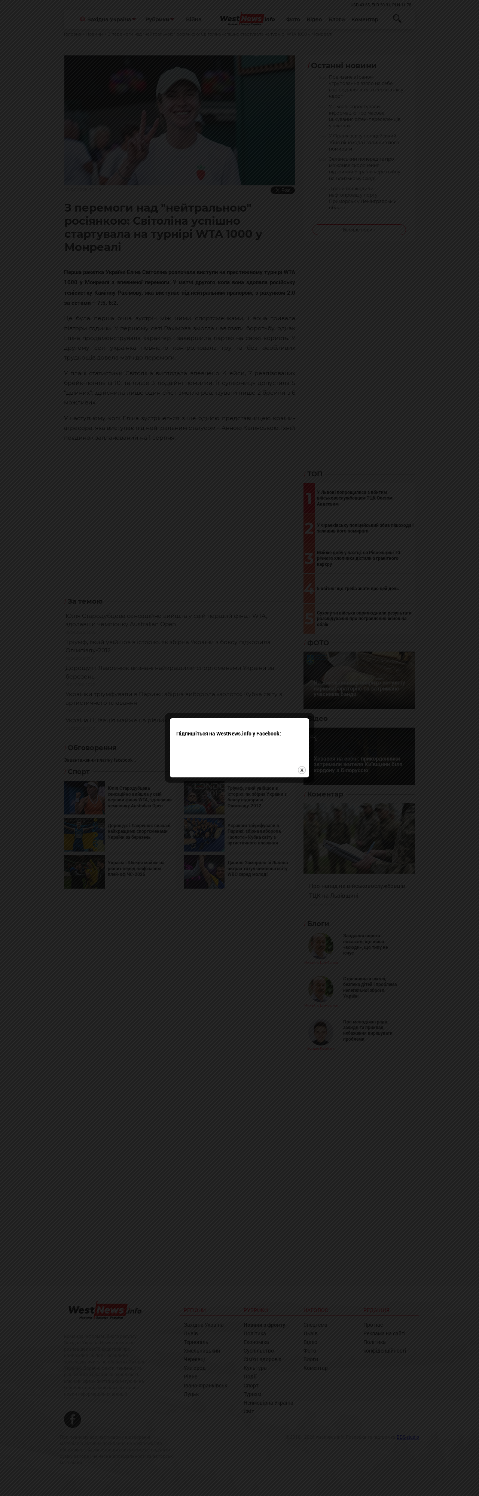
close (301, 767)
